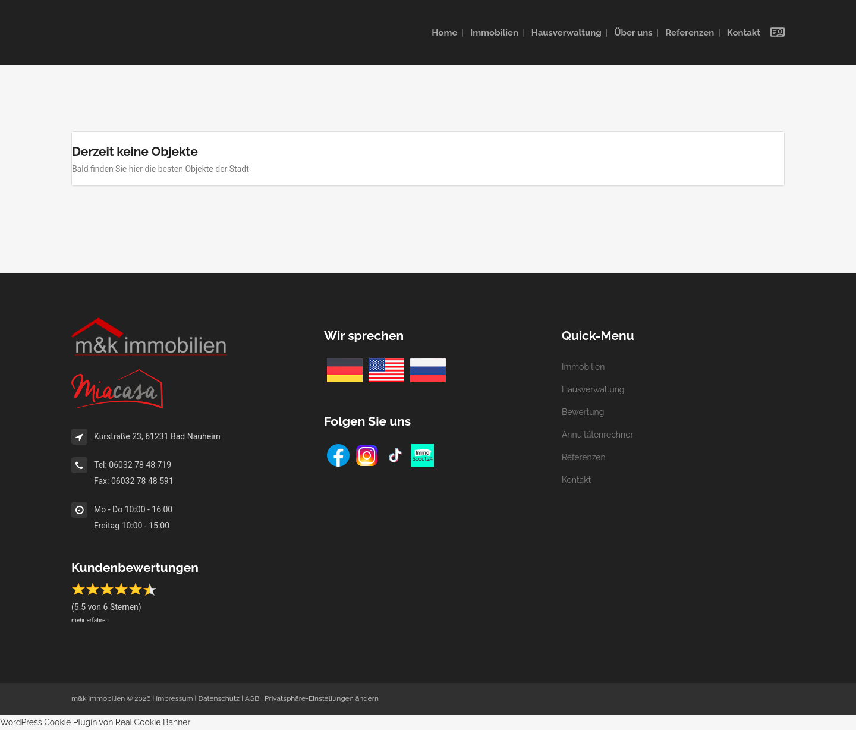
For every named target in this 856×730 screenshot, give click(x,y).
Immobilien (583, 367)
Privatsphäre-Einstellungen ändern (322, 698)
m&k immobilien (98, 698)
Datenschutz (218, 698)
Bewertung (583, 412)
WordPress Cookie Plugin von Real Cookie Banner (95, 722)
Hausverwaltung (593, 389)
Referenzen (584, 457)
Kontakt (576, 479)
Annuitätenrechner (597, 434)
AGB (252, 698)
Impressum (174, 698)
